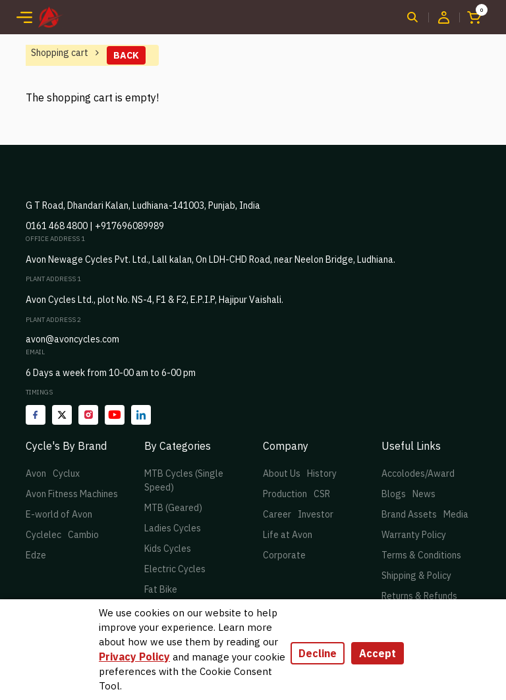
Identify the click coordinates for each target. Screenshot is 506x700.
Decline (317, 653)
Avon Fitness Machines (72, 494)
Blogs (393, 494)
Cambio (83, 535)
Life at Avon (287, 535)
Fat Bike (160, 589)
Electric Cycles (175, 569)
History (322, 473)
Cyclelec (43, 535)
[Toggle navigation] (24, 17)
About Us (281, 473)
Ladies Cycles (172, 528)
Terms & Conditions (421, 555)
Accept (377, 653)
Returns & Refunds (419, 596)
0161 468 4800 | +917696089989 (95, 226)
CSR (322, 494)
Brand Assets (409, 514)
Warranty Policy (413, 535)
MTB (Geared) (173, 508)
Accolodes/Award (418, 473)
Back (126, 55)
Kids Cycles (167, 548)
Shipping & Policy (416, 575)
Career (277, 514)
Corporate (284, 555)
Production (285, 494)
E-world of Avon (59, 514)
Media (455, 514)
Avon (36, 473)
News (424, 494)
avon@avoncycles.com (72, 339)
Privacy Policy (134, 656)
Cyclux (66, 473)
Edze (36, 555)
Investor (315, 514)
